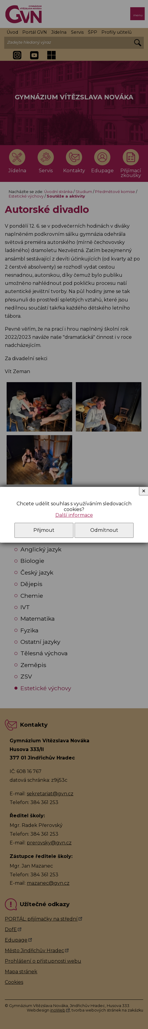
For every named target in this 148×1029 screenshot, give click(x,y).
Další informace (74, 515)
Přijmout (43, 530)
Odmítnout (104, 530)
